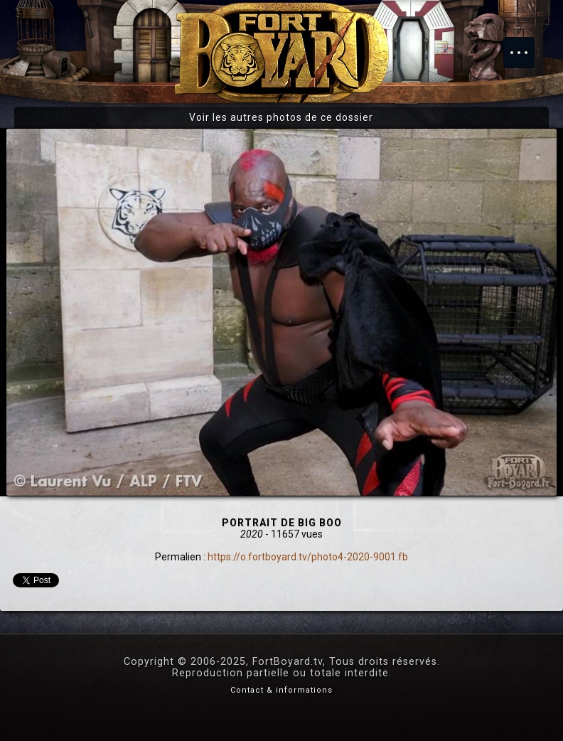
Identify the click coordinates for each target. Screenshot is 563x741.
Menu (526, 45)
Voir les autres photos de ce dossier (281, 117)
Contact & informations (281, 690)
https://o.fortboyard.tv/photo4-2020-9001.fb (308, 557)
